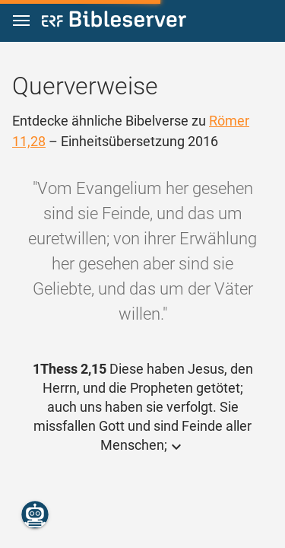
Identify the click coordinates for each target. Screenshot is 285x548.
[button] (21, 21)
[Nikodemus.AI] (35, 514)
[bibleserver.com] (114, 21)
